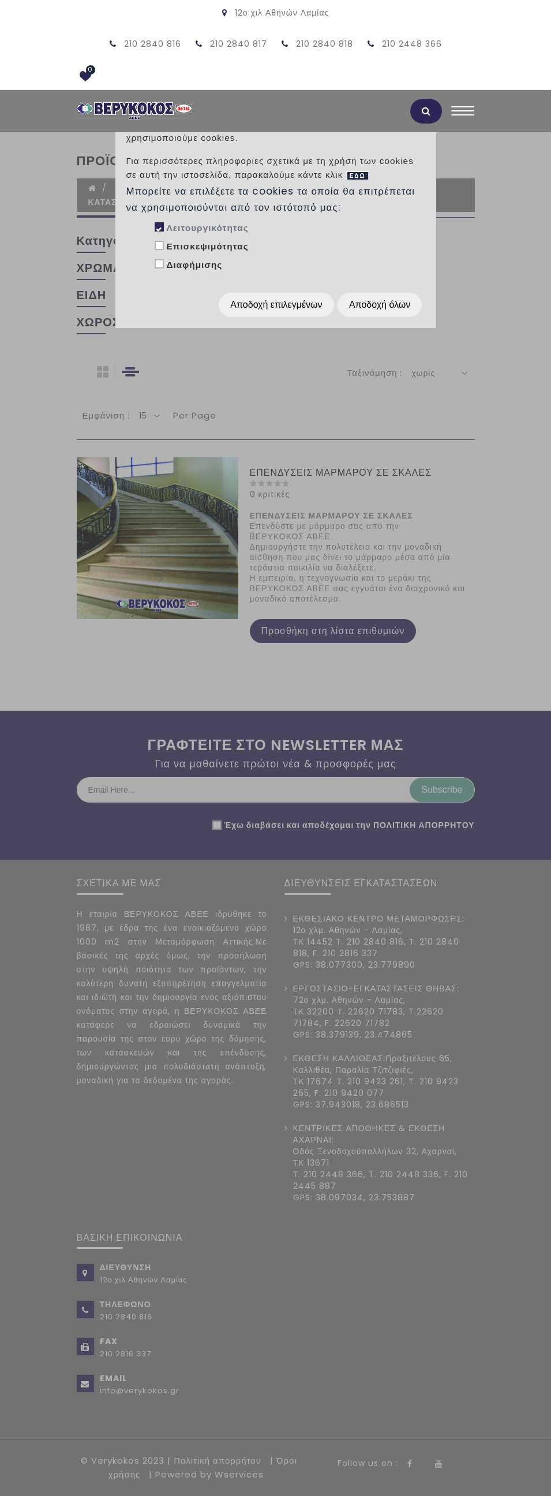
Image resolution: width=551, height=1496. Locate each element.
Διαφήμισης (194, 265)
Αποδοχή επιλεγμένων (276, 304)
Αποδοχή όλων (379, 304)
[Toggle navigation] (463, 114)
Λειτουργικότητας (207, 228)
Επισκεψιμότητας (207, 246)
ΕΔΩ (358, 176)
